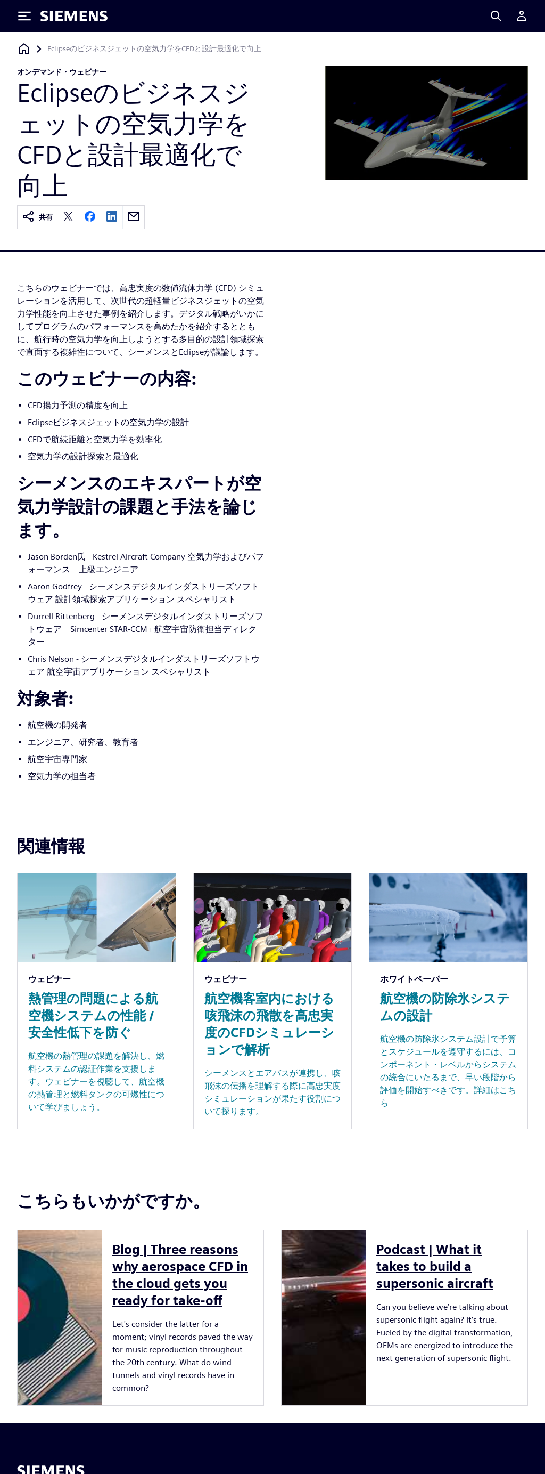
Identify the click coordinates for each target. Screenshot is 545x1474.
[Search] (496, 16)
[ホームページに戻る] (24, 48)
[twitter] (68, 217)
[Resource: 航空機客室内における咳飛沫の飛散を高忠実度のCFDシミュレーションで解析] (272, 1001)
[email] (133, 217)
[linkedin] (111, 217)
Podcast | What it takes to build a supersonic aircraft (434, 1266)
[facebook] (90, 217)
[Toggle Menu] (24, 16)
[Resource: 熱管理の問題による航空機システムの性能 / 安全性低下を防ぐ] (96, 1001)
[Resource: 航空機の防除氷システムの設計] (448, 1001)
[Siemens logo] (74, 16)
